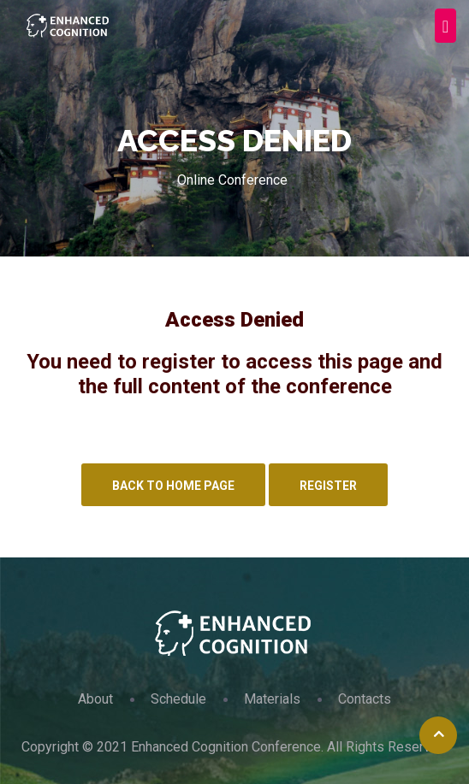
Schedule (178, 699)
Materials (272, 699)
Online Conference (232, 180)
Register (328, 485)
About (95, 699)
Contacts (364, 699)
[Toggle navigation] (445, 26)
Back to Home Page (173, 485)
